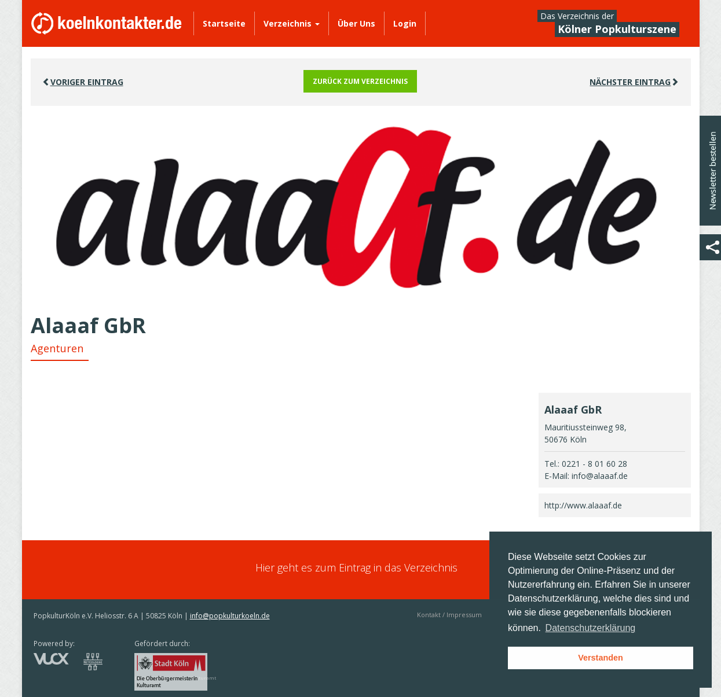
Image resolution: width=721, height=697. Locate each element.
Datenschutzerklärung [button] (591, 628)
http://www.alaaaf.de (583, 505)
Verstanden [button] (600, 657)
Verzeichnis (291, 23)
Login (404, 23)
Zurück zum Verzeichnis (360, 81)
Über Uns (356, 23)
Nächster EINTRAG (634, 81)
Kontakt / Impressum (449, 614)
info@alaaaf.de (600, 475)
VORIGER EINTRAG (82, 81)
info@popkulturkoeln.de (230, 616)
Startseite (224, 23)
